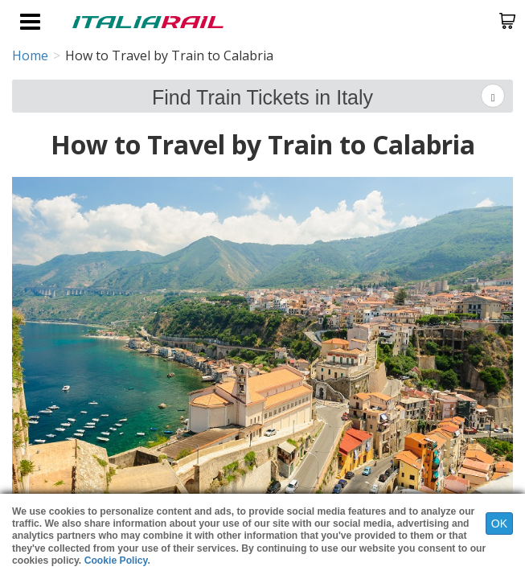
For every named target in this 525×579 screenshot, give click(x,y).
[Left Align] (493, 96)
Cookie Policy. (117, 560)
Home (30, 55)
